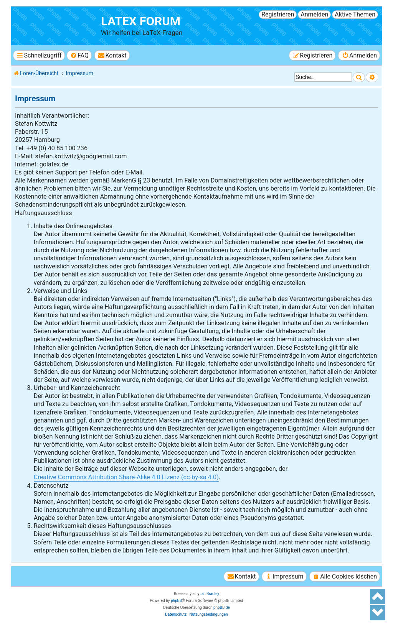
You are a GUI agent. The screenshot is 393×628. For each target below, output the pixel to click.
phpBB (176, 600)
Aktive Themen (355, 14)
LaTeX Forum (140, 21)
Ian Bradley (209, 594)
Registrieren (277, 14)
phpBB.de (221, 607)
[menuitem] (79, 55)
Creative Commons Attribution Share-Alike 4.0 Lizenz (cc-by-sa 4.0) (126, 477)
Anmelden (314, 14)
